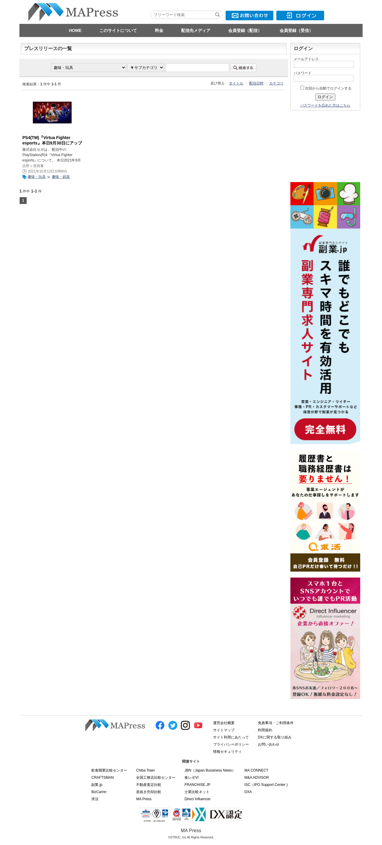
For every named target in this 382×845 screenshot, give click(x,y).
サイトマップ (224, 730)
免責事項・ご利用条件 (276, 723)
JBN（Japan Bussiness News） (209, 770)
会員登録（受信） (296, 30)
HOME (75, 30)
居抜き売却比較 (148, 792)
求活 (94, 799)
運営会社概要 (224, 723)
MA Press (143, 799)
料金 (159, 30)
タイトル (236, 83)
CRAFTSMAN (102, 777)
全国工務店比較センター (155, 777)
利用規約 (265, 730)
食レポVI (191, 777)
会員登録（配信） (245, 30)
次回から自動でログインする (326, 88)
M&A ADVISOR (256, 777)
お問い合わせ (268, 744)
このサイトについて (118, 30)
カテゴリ (276, 83)
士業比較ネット (197, 792)
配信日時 (256, 83)
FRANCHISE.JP (197, 785)
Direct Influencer (197, 799)
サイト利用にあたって (231, 737)
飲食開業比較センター (109, 770)
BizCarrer (99, 792)
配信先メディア (195, 30)
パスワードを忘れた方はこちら (325, 105)
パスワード (303, 73)
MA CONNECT (256, 770)
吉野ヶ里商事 (33, 166)
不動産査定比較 (148, 785)
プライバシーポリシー (231, 744)
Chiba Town (145, 770)
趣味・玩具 (37, 177)
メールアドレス (306, 59)
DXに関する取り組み (275, 737)
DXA (248, 792)
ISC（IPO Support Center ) (266, 785)
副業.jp (96, 785)
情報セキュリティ (227, 751)
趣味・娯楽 (61, 177)
